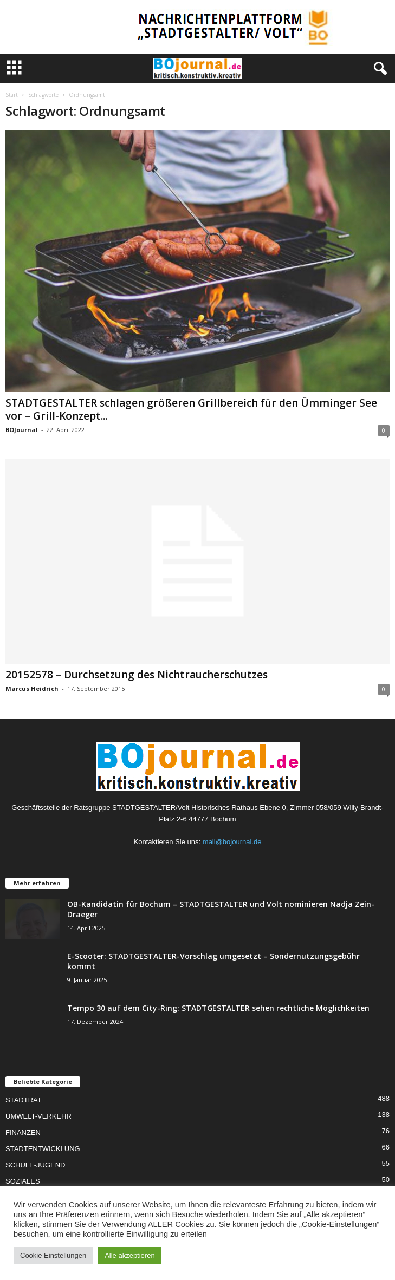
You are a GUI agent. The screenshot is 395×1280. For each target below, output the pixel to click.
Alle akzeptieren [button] (130, 1255)
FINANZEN (23, 1132)
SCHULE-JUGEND (35, 1165)
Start (11, 95)
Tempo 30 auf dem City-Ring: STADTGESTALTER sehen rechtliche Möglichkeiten (218, 1008)
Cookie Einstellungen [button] (53, 1255)
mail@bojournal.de (232, 842)
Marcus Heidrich (32, 688)
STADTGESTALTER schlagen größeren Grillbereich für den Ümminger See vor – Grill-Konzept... (191, 409)
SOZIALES (22, 1181)
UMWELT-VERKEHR (38, 1116)
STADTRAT (23, 1100)
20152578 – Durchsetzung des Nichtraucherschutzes (136, 675)
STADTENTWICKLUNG (42, 1149)
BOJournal (21, 430)
